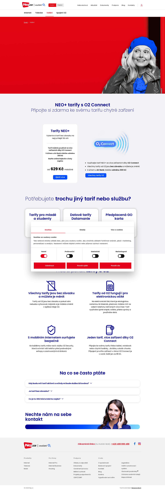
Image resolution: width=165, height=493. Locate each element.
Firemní (60, 5)
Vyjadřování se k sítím (106, 477)
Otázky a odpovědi (81, 462)
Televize (39, 13)
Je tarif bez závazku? (39, 391)
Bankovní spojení (104, 465)
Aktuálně (94, 6)
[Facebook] (134, 444)
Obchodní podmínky (129, 471)
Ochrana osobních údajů (130, 474)
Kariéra (101, 474)
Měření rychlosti (79, 471)
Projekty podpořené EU (82, 474)
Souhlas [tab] (48, 230)
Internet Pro (53, 462)
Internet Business (55, 465)
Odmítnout (49, 266)
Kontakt (101, 468)
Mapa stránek (126, 477)
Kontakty (131, 6)
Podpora (115, 6)
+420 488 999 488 (120, 444)
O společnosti (103, 462)
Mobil (26, 468)
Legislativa (125, 462)
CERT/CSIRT (78, 477)
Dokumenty (104, 6)
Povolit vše (115, 266)
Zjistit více (60, 177)
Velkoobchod (82, 6)
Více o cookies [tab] (117, 230)
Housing (52, 468)
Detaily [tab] (82, 230)
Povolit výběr (82, 266)
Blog (123, 6)
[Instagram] (139, 444)
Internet (27, 13)
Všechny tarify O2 (96, 175)
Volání (49, 13)
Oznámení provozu (81, 468)
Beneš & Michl (136, 487)
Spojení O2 (61, 13)
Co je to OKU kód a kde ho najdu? (44, 399)
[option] (60, 154)
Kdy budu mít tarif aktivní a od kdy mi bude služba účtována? (59, 383)
